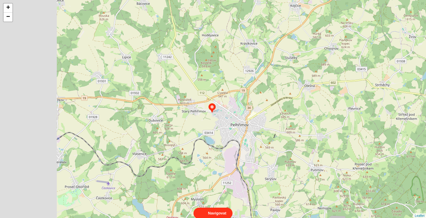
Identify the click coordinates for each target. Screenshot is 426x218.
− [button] (8, 17)
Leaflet (420, 210)
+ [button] (8, 8)
